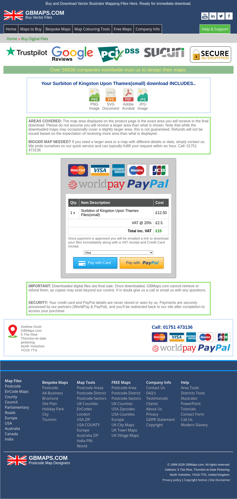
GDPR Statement (160, 419)
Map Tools (86, 382)
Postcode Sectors (91, 398)
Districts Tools (193, 393)
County (11, 397)
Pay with (133, 263)
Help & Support (215, 29)
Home (11, 29)
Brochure (50, 398)
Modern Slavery (194, 425)
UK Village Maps (125, 435)
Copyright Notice (195, 480)
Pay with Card (99, 263)
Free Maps (123, 29)
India (9, 440)
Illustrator (189, 398)
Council (11, 403)
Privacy (152, 414)
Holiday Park (53, 409)
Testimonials (157, 398)
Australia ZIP (87, 435)
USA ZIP (83, 419)
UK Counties (87, 404)
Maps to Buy (31, 29)
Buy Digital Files (34, 38)
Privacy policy (171, 480)
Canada (11, 434)
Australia (12, 429)
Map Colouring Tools (92, 29)
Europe (11, 418)
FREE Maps (121, 382)
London (83, 414)
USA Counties (123, 414)
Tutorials (188, 409)
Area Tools (190, 388)
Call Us (187, 419)
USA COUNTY (88, 425)
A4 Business (52, 393)
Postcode (13, 387)
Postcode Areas (90, 388)
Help (185, 382)
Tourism (49, 419)
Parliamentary (17, 408)
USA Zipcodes (123, 409)
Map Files (13, 381)
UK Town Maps (124, 430)
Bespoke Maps (58, 29)
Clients (152, 404)
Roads (10, 413)
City (45, 414)
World (82, 446)
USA (8, 424)
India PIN (84, 441)
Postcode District (91, 393)
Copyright (154, 425)
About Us (154, 409)
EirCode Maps (17, 392)
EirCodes (84, 409)
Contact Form (192, 414)
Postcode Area (124, 388)
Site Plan (49, 404)
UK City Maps (123, 425)
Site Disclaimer (220, 480)
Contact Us (155, 388)
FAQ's (151, 393)
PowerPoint (191, 404)
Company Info (148, 29)
